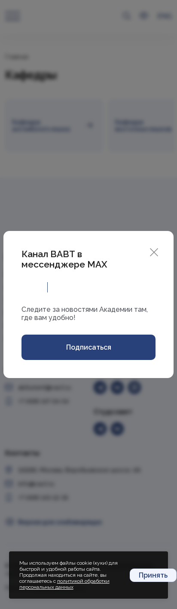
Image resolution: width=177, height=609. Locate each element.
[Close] (154, 251)
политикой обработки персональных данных (64, 584)
